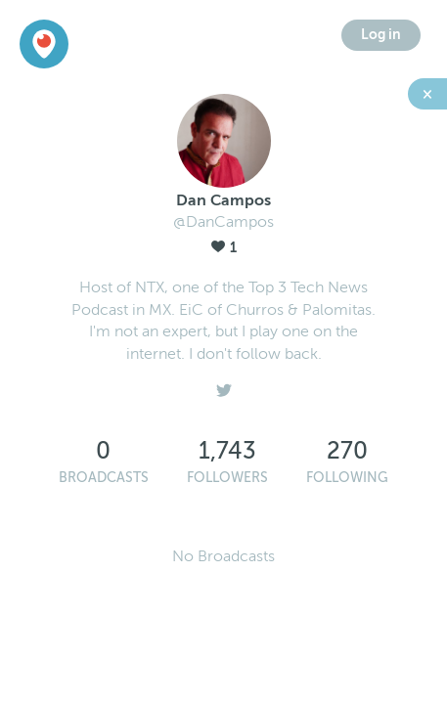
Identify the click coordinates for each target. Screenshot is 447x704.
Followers (227, 477)
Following (347, 477)
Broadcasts (104, 477)
